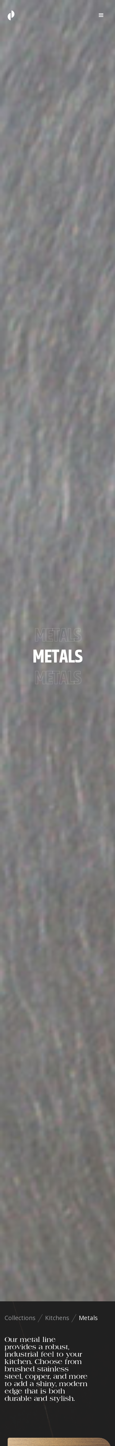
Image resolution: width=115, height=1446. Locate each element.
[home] (9, 15)
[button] (101, 15)
